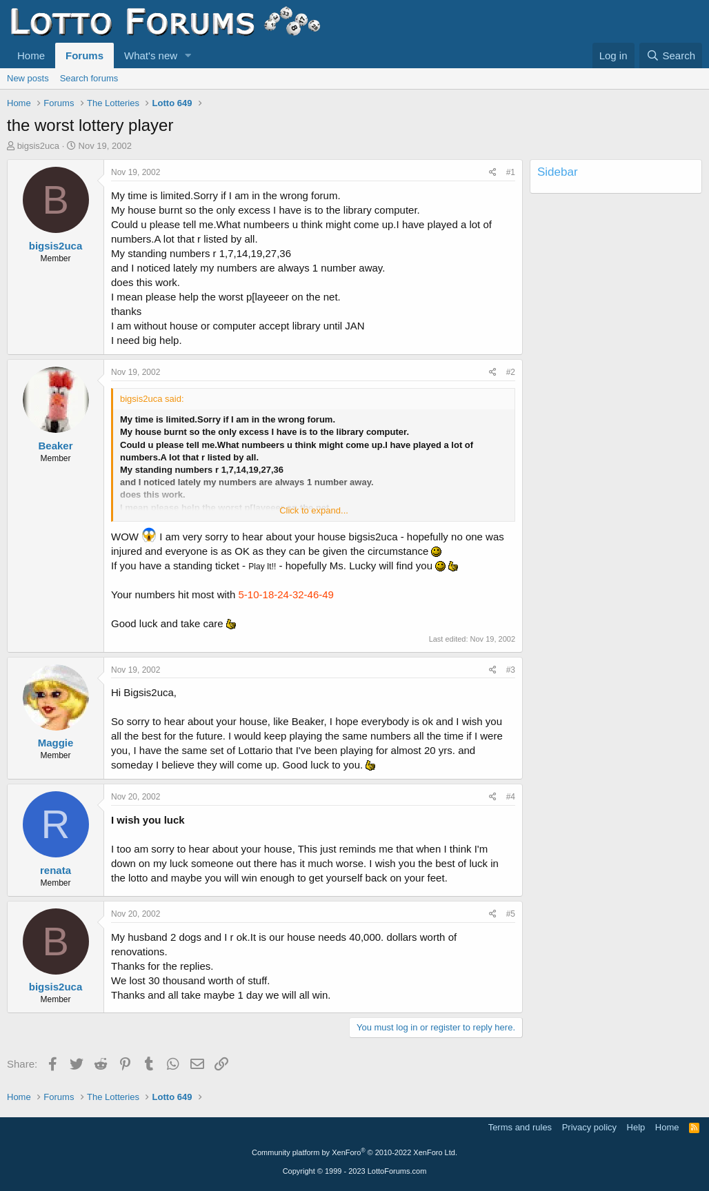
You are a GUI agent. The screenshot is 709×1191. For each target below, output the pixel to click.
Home (31, 55)
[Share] (492, 173)
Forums (84, 55)
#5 (510, 914)
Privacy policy (589, 1127)
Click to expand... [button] (313, 510)
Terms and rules (520, 1127)
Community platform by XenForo (354, 1152)
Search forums (89, 78)
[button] (188, 55)
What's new (150, 55)
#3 (510, 670)
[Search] (670, 55)
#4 (510, 797)
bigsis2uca (38, 146)
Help (636, 1127)
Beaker (55, 445)
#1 (510, 172)
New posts (28, 78)
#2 (510, 372)
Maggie (56, 743)
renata (55, 870)
